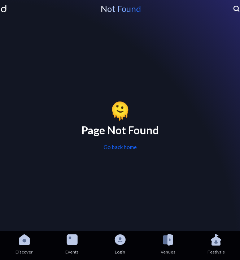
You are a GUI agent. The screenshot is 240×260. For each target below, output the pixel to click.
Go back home (120, 147)
